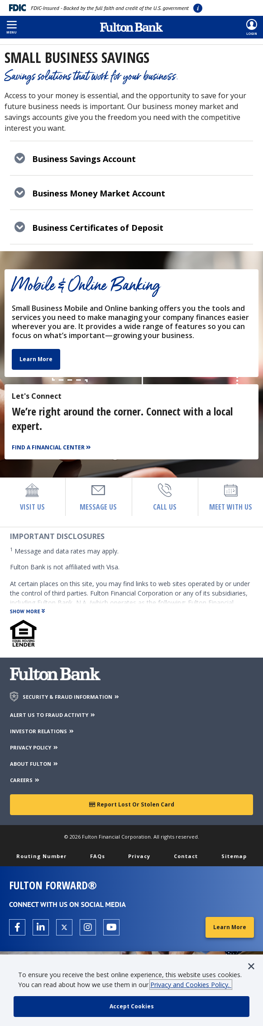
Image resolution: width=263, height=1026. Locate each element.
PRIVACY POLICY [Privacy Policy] (34, 747)
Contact (186, 856)
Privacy (139, 856)
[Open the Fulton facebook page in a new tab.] (17, 927)
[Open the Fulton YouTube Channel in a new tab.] (111, 927)
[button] (11, 27)
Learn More (36, 359)
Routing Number (41, 856)
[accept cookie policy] (131, 1006)
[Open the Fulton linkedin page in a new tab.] (41, 927)
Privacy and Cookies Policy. (190, 984)
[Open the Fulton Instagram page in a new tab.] (88, 927)
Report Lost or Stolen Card (131, 804)
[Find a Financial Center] (52, 448)
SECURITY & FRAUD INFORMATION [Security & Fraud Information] (71, 696)
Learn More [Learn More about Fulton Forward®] (229, 927)
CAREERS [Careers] (25, 780)
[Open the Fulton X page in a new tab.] (64, 927)
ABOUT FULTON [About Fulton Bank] (34, 763)
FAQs (97, 856)
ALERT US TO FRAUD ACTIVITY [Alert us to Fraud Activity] (53, 714)
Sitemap (234, 856)
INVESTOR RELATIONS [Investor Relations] (42, 731)
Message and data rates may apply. (64, 550)
